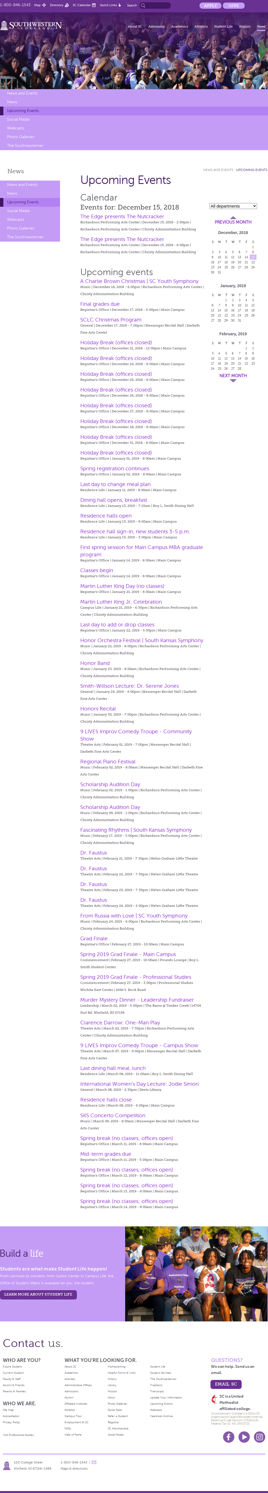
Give (234, 5)
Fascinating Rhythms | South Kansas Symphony (136, 830)
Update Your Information (166, 1397)
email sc (226, 1384)
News (261, 26)
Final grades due (100, 304)
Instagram (259, 1437)
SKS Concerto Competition (112, 1115)
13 (239, 257)
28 (246, 267)
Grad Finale (94, 938)
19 (233, 262)
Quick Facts (115, 1409)
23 (212, 267)
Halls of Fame (73, 1434)
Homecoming (116, 1366)
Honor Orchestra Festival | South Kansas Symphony (141, 640)
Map (37, 5)
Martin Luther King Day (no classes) (122, 586)
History (112, 1378)
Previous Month (233, 222)
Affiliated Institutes (76, 1403)
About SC (135, 26)
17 (219, 262)
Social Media (18, 119)
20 (239, 262)
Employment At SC (76, 1422)
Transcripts (157, 1391)
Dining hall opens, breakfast (113, 500)
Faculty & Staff (11, 1378)
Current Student (13, 1372)
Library (112, 1385)
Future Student (12, 1366)
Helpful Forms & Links (122, 1372)
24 (219, 267)
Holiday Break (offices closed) (116, 342)
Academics (179, 26)
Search (132, 5)
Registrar (113, 1422)
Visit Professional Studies (18, 1434)
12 (232, 257)
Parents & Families (14, 1391)
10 (219, 257)
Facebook (228, 1437)
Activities (70, 1378)
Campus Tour (73, 1416)
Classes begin (96, 570)
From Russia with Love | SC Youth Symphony (133, 916)
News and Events (22, 93)
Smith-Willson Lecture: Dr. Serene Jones (129, 686)
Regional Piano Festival (108, 762)
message (94, 1462)
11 (226, 257)
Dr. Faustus (93, 853)
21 (246, 262)
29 (253, 267)
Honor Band (95, 663)
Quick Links (108, 5)
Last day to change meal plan (115, 484)
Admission (156, 26)
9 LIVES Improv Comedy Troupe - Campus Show (139, 1045)
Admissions (71, 1391)
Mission (112, 1391)
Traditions (156, 1385)
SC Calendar (82, 5)
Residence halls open (106, 516)
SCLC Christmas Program (110, 320)
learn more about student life (38, 1294)
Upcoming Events (23, 111)
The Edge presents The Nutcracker (122, 216)
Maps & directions (74, 1468)
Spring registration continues (114, 468)
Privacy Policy (11, 1422)
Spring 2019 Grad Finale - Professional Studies (135, 977)
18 (226, 262)
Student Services (160, 1372)
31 (219, 272)
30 (212, 272)
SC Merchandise (118, 1428)
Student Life (223, 26)
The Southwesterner (25, 145)
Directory (56, 5)
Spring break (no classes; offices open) (126, 1138)
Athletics (201, 26)
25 (226, 267)
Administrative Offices (78, 1385)
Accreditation (11, 1416)
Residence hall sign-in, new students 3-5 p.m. (135, 531)
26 (233, 267)
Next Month (233, 376)
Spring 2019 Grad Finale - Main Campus (128, 954)
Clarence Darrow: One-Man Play (120, 1023)
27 (239, 267)
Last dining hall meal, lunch (113, 1068)
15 (253, 257)
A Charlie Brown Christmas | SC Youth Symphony (139, 281)
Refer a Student (118, 1416)
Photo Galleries (20, 137)
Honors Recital (98, 709)
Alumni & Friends (13, 1385)
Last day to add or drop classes (117, 625)
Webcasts (15, 128)
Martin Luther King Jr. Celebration (121, 602)
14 (246, 257)
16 (212, 262)
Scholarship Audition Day (110, 784)
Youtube (244, 1437)
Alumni (245, 26)
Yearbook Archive (161, 1416)
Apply (210, 5)
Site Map (8, 1409)
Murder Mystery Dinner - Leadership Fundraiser (137, 1000)
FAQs (68, 1428)
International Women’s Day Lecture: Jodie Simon (139, 1084)
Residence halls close (106, 1100)
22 (253, 262)
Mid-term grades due (105, 1154)
